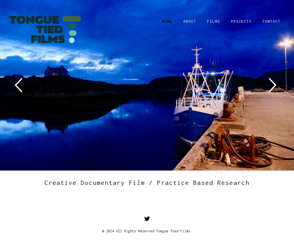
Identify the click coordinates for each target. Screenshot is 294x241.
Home (167, 21)
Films (213, 21)
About (189, 21)
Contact (271, 21)
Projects (241, 21)
